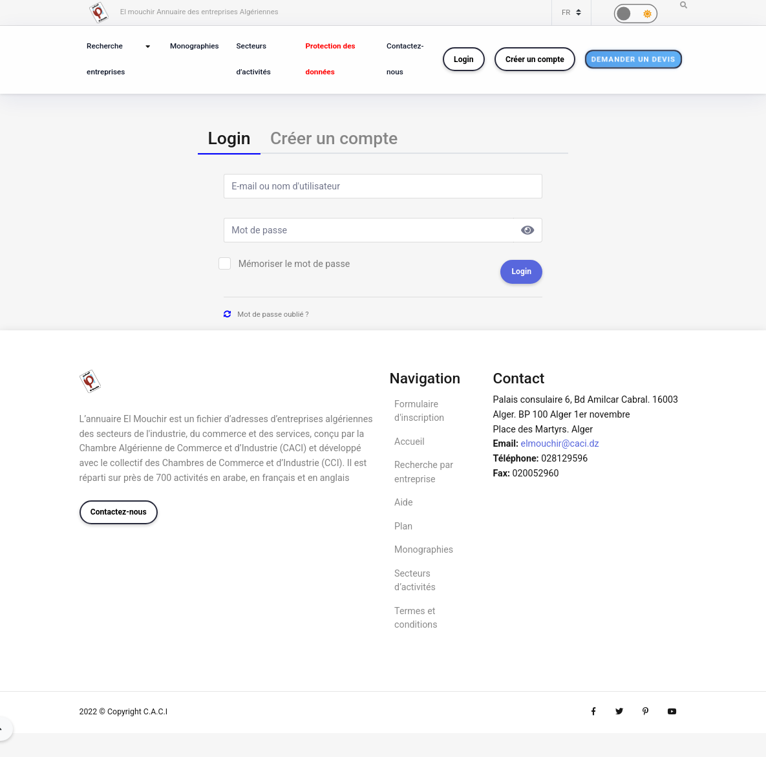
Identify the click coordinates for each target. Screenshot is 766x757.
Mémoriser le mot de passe (294, 264)
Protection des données (331, 58)
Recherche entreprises (106, 58)
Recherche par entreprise (423, 472)
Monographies (194, 45)
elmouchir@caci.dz (560, 443)
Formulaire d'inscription (419, 411)
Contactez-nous (405, 58)
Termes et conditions (415, 618)
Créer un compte (534, 59)
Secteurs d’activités (253, 58)
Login (463, 59)
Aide (403, 502)
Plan (403, 526)
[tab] (229, 139)
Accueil (409, 441)
